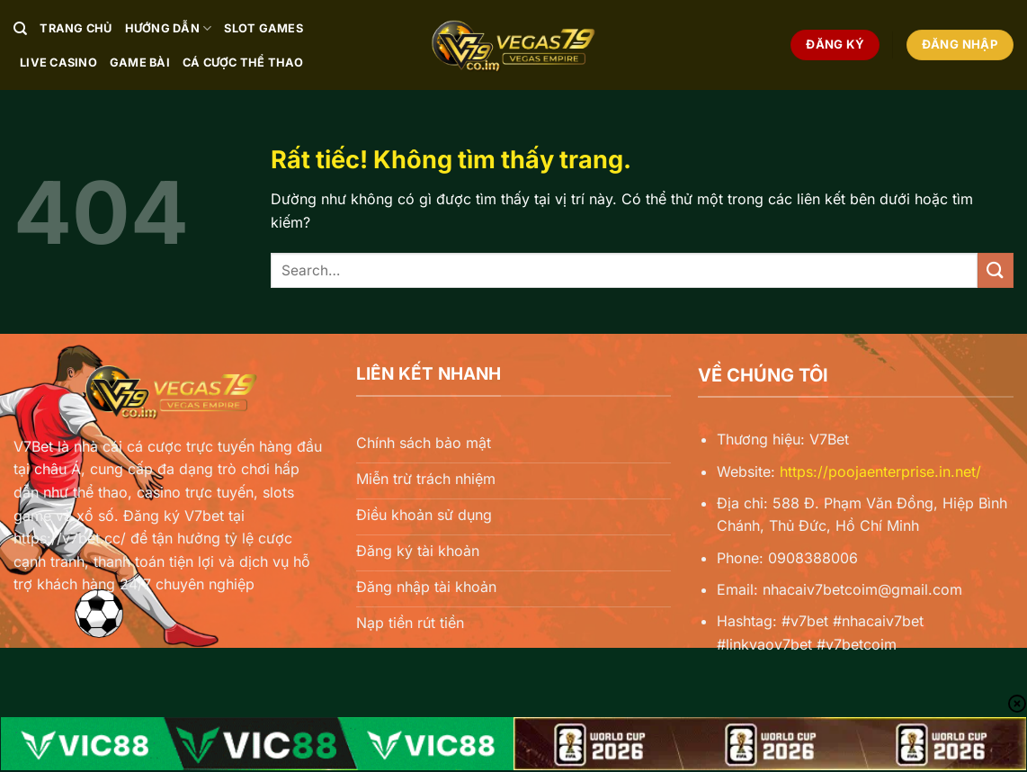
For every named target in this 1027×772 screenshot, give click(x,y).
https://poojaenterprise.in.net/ (880, 471)
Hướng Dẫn (168, 28)
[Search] (20, 29)
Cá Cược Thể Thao (243, 62)
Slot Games (263, 28)
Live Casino (58, 62)
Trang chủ (76, 28)
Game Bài (140, 62)
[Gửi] (996, 270)
